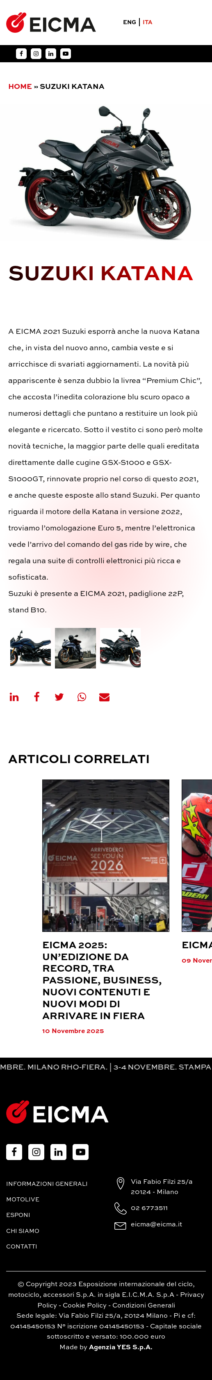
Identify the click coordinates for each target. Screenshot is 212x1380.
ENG (129, 22)
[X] (64, 697)
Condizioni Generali (143, 1306)
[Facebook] (42, 697)
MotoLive (22, 1200)
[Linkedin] (19, 697)
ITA (148, 22)
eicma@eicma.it (156, 1224)
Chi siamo (22, 1231)
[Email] (109, 697)
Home (20, 87)
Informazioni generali (47, 1184)
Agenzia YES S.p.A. (121, 1347)
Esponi (18, 1215)
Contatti (21, 1247)
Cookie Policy (85, 1306)
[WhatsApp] (87, 697)
